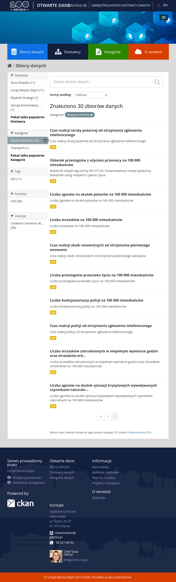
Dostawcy (68, 51)
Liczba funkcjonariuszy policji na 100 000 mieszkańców (96, 300)
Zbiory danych (27, 51)
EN (165, 5)
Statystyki (99, 498)
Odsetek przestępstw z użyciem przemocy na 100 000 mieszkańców (95, 162)
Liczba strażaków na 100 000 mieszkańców (86, 219)
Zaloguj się (78, 5)
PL (159, 5)
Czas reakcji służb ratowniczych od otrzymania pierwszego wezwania (100, 247)
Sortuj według (60, 95)
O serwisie (148, 51)
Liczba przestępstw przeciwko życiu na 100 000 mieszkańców (102, 275)
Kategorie (108, 51)
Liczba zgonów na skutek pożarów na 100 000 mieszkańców (100, 194)
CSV (53, 147)
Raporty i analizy (103, 478)
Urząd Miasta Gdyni (21, 471)
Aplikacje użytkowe (105, 472)
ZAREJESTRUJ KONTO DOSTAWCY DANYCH (121, 5)
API (116, 432)
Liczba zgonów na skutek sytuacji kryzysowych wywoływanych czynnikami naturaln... (103, 387)
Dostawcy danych (62, 472)
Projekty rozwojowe (106, 483)
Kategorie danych (62, 478)
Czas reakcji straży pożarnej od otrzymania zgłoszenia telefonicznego (96, 132)
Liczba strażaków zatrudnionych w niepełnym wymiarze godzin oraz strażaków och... (104, 353)
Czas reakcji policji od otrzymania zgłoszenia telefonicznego (101, 325)
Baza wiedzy (100, 467)
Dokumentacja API (139, 432)
